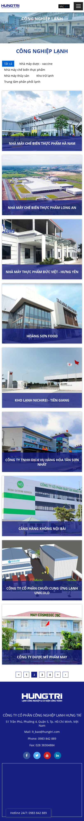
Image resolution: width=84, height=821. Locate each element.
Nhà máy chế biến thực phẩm (24, 70)
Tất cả (8, 64)
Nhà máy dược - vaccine (35, 64)
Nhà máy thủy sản (16, 76)
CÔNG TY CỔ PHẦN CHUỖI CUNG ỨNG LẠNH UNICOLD (42, 590)
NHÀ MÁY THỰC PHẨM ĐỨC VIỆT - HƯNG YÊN (42, 272)
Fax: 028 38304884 (42, 745)
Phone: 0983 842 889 (42, 738)
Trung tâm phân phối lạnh (22, 82)
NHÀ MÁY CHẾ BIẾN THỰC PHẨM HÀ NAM (42, 143)
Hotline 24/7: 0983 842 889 (28, 813)
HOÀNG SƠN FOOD (42, 336)
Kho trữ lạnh (45, 76)
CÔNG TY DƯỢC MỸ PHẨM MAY (42, 657)
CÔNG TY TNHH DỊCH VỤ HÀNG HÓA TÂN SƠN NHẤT (42, 462)
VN (61, 6)
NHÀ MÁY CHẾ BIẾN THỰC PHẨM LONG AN (42, 207)
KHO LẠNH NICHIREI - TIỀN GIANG (42, 400)
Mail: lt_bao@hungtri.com (42, 732)
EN (67, 6)
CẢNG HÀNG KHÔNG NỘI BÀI (42, 528)
